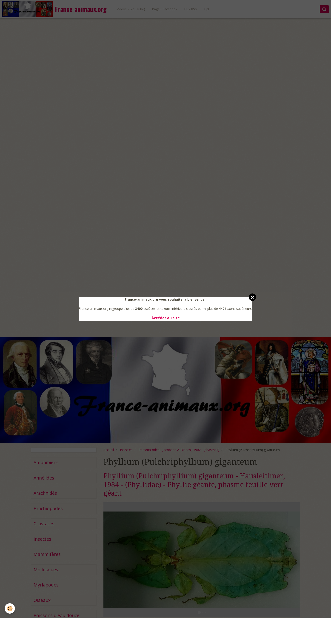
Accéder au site (165, 318)
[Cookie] (10, 608)
